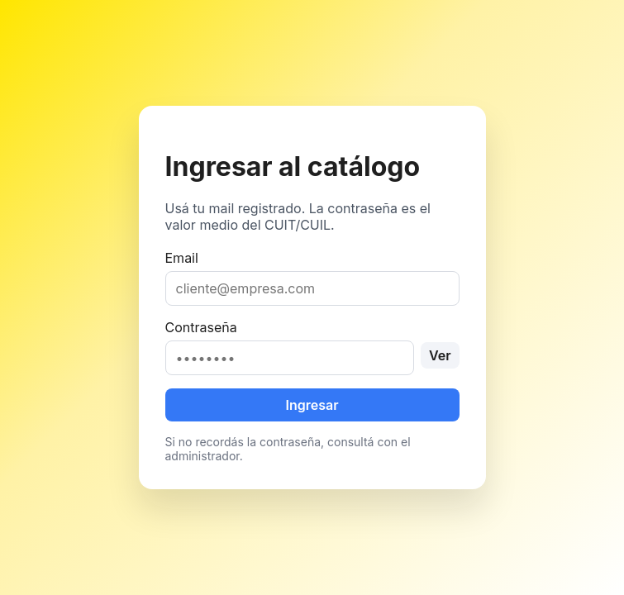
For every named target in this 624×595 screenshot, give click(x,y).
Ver (440, 355)
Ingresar (311, 405)
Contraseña (312, 347)
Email (312, 278)
